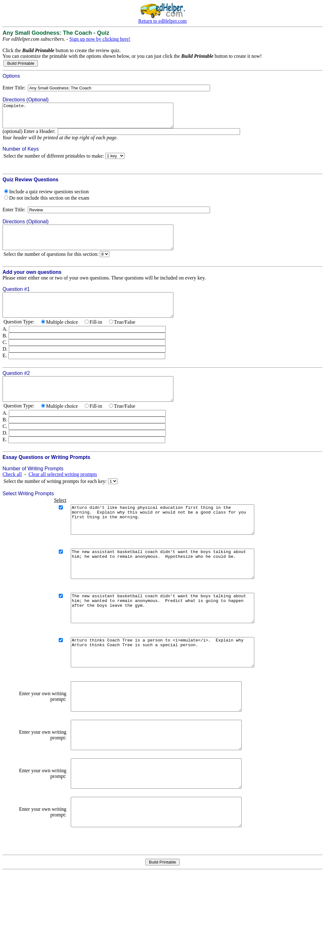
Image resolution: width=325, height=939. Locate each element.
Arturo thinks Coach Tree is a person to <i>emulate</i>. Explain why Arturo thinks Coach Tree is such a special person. (173, 691)
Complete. (98, 118)
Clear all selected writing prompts (62, 493)
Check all (12, 493)
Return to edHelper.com (162, 21)
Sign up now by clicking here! (99, 39)
